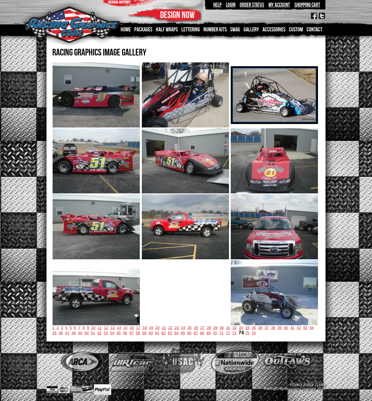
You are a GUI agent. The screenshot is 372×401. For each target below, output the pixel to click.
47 (67, 333)
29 (215, 328)
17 (138, 328)
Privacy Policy (302, 384)
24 (183, 328)
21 (164, 328)
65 (183, 333)
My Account (279, 5)
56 (125, 333)
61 (157, 333)
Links (321, 384)
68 (202, 333)
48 (73, 333)
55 (119, 333)
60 (151, 333)
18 (144, 328)
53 (106, 333)
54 (112, 333)
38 (273, 328)
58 (138, 333)
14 (119, 328)
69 (208, 333)
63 (170, 333)
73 (234, 333)
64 (176, 333)
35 (254, 328)
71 (221, 333)
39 (279, 328)
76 (254, 333)
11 (100, 328)
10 (93, 328)
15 (125, 328)
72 (228, 333)
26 (196, 328)
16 (132, 328)
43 (305, 328)
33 (241, 328)
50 (86, 333)
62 (164, 333)
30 (222, 328)
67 (196, 333)
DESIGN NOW (177, 15)
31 (228, 328)
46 (61, 333)
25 (189, 328)
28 (209, 328)
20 (157, 328)
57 (131, 333)
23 (177, 328)
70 (215, 333)
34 (247, 328)
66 (189, 333)
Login (230, 5)
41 (292, 328)
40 (286, 328)
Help (217, 5)
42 (299, 328)
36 (260, 328)
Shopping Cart (307, 5)
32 (235, 328)
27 (202, 328)
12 (106, 328)
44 (312, 328)
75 (247, 333)
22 (170, 328)
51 (93, 333)
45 (54, 333)
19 (151, 328)
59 (144, 333)
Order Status (252, 5)
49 (80, 333)
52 (99, 333)
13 (112, 328)
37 (266, 328)
